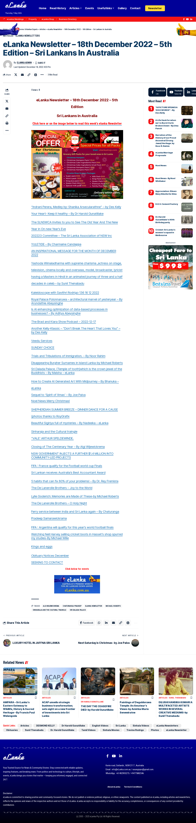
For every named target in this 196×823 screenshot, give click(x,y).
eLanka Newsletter (93, 606)
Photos (155, 730)
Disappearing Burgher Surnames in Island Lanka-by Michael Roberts (77, 363)
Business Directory (68, 19)
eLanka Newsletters (28, 35)
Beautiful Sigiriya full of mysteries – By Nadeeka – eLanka (69, 423)
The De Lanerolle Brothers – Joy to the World (61, 488)
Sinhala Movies (111, 730)
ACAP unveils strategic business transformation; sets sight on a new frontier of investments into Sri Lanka (58, 709)
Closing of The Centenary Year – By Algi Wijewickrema (68, 447)
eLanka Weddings (15, 19)
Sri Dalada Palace (78, 610)
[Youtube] (175, 92)
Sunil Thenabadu (177, 698)
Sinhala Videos (142, 725)
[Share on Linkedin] (106, 623)
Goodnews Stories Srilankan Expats (23, 29)
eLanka (15, 6)
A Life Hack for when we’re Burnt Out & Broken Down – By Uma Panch (166, 124)
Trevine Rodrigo (135, 730)
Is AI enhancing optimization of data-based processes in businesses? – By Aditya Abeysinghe (69, 311)
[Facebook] (183, 19)
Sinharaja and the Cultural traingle (54, 431)
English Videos (101, 725)
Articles (43, 29)
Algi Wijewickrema (51, 606)
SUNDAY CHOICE (42, 347)
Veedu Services (41, 341)
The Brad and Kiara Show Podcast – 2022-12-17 (63, 322)
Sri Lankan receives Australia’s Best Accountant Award (68, 473)
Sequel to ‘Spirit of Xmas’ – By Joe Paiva (58, 395)
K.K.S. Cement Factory (166, 204)
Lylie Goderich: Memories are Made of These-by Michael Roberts (75, 496)
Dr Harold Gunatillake (92, 702)
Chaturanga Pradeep (72, 606)
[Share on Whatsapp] (99, 623)
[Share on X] (16, 75)
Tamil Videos (89, 730)
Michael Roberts (113, 606)
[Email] (22, 75)
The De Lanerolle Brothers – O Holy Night (59, 503)
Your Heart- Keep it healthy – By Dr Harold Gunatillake (67, 214)
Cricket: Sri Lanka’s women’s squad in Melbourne (165, 232)
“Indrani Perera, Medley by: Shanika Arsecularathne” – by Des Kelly (76, 207)
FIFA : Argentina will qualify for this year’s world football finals (72, 527)
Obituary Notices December (50, 555)
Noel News (160, 165)
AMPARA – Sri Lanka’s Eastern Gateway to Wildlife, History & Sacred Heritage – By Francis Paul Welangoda (19, 709)
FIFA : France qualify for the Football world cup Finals (66, 466)
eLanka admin (24, 62)
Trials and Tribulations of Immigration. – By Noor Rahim (68, 356)
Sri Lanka (121, 725)
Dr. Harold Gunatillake (63, 730)
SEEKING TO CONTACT (47, 562)
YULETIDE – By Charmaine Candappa (56, 244)
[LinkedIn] (191, 19)
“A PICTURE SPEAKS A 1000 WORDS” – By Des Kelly (166, 110)
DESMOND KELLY (45, 725)
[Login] (170, 8)
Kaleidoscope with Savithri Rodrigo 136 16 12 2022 (65, 292)
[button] (176, 8)
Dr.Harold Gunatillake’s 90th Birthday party (165, 220)
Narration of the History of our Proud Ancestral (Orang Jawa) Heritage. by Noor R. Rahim (165, 140)
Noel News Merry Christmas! (50, 401)
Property (33, 19)
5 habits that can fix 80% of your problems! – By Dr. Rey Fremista (74, 481)
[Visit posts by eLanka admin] (7, 64)
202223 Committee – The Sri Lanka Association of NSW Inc (71, 236)
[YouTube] (187, 19)
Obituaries (12, 730)
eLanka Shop (48, 19)
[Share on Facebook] (86, 623)
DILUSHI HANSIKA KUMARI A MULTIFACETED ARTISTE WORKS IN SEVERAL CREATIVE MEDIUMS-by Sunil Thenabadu (175, 709)
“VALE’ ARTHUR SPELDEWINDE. (52, 438)
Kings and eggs (42, 546)
